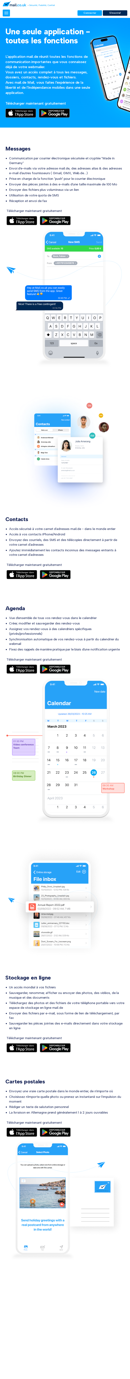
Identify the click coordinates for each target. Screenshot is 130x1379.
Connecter (89, 12)
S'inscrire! (115, 12)
